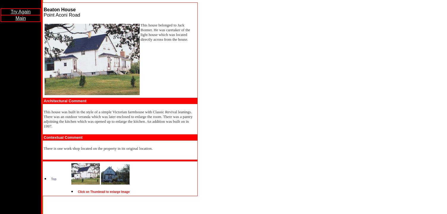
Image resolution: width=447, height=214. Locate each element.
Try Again (21, 11)
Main (20, 18)
